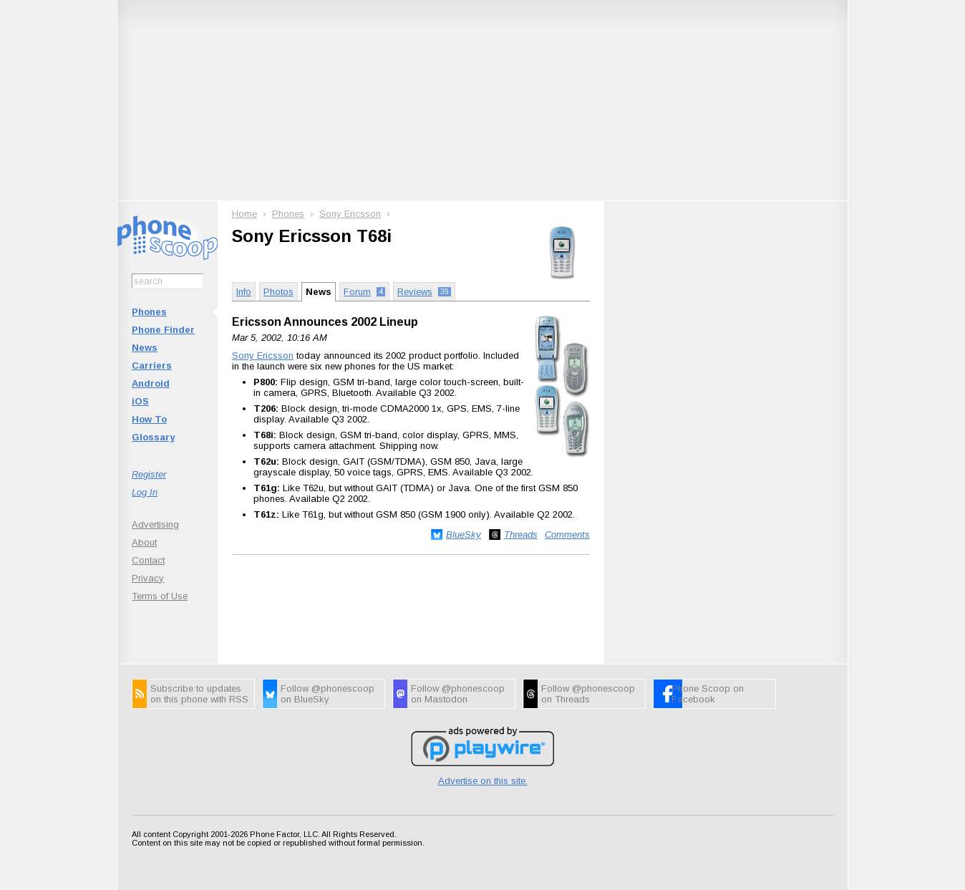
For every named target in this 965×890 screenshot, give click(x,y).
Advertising (155, 524)
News (144, 347)
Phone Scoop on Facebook (707, 694)
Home (244, 213)
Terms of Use (160, 596)
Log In (144, 492)
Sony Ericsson (350, 213)
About (144, 542)
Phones (149, 311)
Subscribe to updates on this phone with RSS (199, 694)
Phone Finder (163, 329)
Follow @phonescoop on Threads (588, 694)
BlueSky (463, 534)
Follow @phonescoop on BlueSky (327, 694)
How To (149, 419)
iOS (140, 401)
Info (243, 291)
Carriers (152, 365)
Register (149, 474)
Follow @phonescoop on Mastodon (458, 694)
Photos (278, 291)
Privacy (148, 578)
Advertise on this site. (483, 780)
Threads (521, 534)
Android (151, 383)
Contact (148, 560)
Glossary (153, 437)
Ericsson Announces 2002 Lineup (325, 322)
